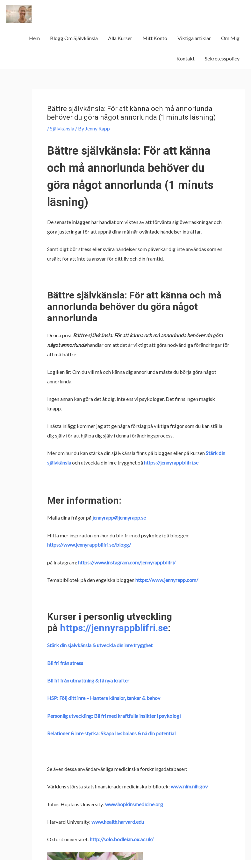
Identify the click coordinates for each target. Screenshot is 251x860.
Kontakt (185, 58)
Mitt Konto (154, 38)
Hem (34, 38)
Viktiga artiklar (194, 38)
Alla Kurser (120, 38)
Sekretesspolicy (222, 58)
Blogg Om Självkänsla (74, 38)
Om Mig (230, 38)
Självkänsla (62, 128)
